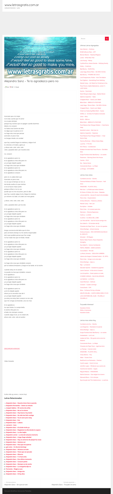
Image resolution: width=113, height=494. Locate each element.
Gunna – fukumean (86, 91)
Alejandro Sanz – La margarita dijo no (18, 466)
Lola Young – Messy (86, 60)
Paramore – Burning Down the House (91, 157)
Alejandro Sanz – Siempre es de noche (19, 464)
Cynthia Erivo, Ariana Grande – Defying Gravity (94, 63)
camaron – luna (11, 425)
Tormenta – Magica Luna (14, 469)
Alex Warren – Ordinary (87, 49)
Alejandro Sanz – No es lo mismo (17, 410)
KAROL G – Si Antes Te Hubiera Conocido (92, 114)
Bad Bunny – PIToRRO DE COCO (90, 74)
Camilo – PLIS (84, 160)
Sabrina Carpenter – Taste (88, 97)
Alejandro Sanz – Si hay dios (15, 474)
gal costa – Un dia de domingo (16, 447)
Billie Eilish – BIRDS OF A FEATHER (90, 102)
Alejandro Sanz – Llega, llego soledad (18, 437)
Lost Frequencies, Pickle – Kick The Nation (93, 77)
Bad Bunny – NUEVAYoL (87, 69)
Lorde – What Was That (87, 57)
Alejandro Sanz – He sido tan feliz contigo (20, 415)
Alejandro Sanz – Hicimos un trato (17, 449)
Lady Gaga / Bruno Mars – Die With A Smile (93, 105)
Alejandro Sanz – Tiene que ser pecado (19, 452)
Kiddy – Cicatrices (85, 66)
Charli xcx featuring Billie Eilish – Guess (92, 111)
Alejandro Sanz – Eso (13, 420)
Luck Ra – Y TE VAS (86, 144)
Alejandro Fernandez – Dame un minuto (19, 405)
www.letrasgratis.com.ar (22, 5)
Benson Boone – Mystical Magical (90, 55)
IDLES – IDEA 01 (85, 119)
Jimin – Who (84, 116)
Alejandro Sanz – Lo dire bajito (16, 432)
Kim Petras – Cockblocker (88, 146)
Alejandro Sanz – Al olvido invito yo (18, 427)
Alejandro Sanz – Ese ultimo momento (19, 459)
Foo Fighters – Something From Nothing (92, 80)
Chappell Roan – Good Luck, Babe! (90, 99)
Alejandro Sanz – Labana (14, 422)
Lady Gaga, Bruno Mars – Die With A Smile (93, 72)
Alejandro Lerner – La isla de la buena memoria (22, 435)
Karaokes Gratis (85, 312)
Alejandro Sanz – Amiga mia (15, 471)
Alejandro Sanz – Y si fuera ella (16, 457)
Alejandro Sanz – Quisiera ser (16, 442)
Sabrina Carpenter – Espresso (89, 133)
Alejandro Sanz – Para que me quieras (18, 444)
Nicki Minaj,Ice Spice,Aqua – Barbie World (92, 94)
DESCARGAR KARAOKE (12, 348)
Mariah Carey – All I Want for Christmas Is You (93, 83)
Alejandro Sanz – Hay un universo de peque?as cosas (23, 440)
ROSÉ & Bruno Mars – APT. (88, 52)
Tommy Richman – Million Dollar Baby (91, 141)
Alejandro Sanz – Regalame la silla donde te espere (23, 430)
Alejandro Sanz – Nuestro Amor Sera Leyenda (21, 403)
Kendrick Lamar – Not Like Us (89, 130)
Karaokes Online (85, 308)
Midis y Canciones (85, 310)
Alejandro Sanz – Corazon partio (16, 461)
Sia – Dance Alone (85, 163)
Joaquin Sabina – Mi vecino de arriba (18, 408)
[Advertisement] (56, 23)
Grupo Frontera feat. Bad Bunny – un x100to (93, 154)
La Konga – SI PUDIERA (87, 169)
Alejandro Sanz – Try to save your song (19, 418)
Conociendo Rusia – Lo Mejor (89, 166)
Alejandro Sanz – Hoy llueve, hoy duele (19, 413)
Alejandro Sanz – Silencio (14, 454)
